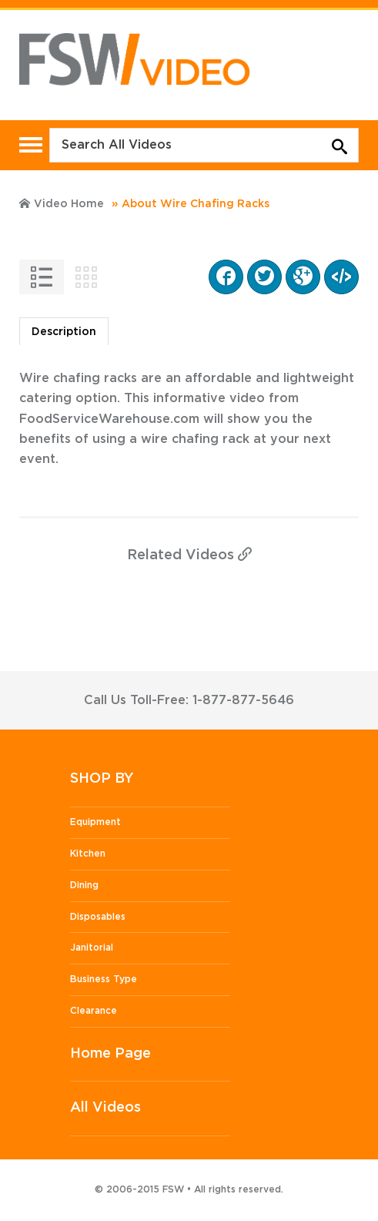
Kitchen (87, 853)
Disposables (97, 916)
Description (64, 332)
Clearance (93, 1010)
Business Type (103, 979)
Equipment (95, 822)
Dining (84, 885)
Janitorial (91, 947)
